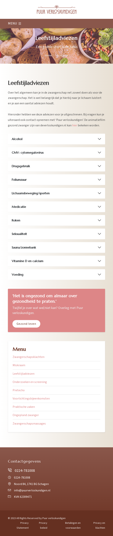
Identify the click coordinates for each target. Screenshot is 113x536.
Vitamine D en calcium (27, 261)
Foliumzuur (19, 179)
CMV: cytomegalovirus (28, 152)
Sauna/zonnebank (24, 247)
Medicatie (19, 207)
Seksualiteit (19, 234)
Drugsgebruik (21, 166)
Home (48, 55)
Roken (16, 220)
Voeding (17, 274)
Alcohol (17, 139)
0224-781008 (21, 470)
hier (74, 125)
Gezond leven (26, 324)
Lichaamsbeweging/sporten (31, 193)
